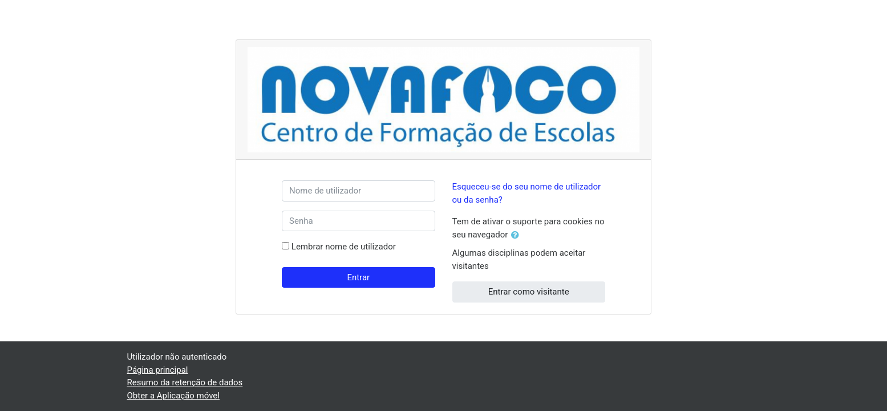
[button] (517, 235)
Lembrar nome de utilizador (343, 246)
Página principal (157, 370)
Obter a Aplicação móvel (173, 395)
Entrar (358, 277)
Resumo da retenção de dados (185, 382)
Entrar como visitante (528, 292)
